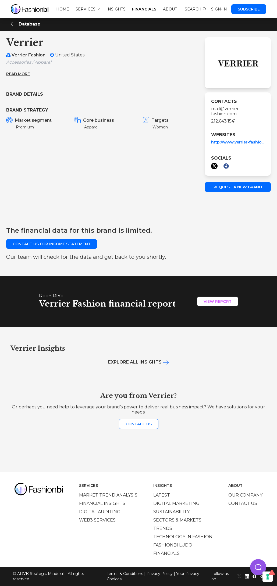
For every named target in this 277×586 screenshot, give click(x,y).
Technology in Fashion (182, 536)
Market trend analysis (108, 495)
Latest (161, 495)
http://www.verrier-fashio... (237, 142)
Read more (18, 73)
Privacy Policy (160, 573)
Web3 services (97, 520)
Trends (162, 528)
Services (88, 9)
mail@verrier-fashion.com (225, 111)
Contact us (139, 424)
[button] (258, 567)
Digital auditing (99, 511)
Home (62, 9)
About (170, 9)
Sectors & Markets (177, 520)
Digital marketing (176, 503)
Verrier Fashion (28, 54)
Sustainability (171, 511)
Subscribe (249, 9)
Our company (245, 495)
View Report (218, 301)
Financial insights (102, 503)
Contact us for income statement (52, 244)
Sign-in (219, 9)
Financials (144, 9)
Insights (116, 9)
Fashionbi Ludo (172, 545)
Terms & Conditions (125, 573)
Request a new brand (238, 187)
